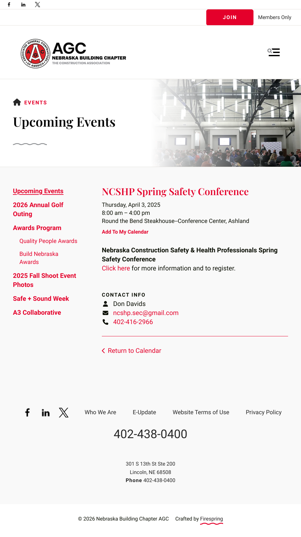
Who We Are (100, 412)
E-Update (144, 412)
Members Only (274, 17)
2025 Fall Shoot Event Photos (44, 280)
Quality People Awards (48, 241)
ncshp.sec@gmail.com (146, 313)
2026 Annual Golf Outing (38, 209)
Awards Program (37, 228)
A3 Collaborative (37, 312)
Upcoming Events (38, 191)
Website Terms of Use (201, 412)
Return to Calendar (134, 350)
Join (230, 17)
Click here (116, 268)
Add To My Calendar (125, 232)
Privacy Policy (264, 412)
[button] (273, 52)
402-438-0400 (150, 434)
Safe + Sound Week (41, 298)
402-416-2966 (133, 322)
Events (35, 103)
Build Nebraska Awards (39, 258)
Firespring (211, 519)
